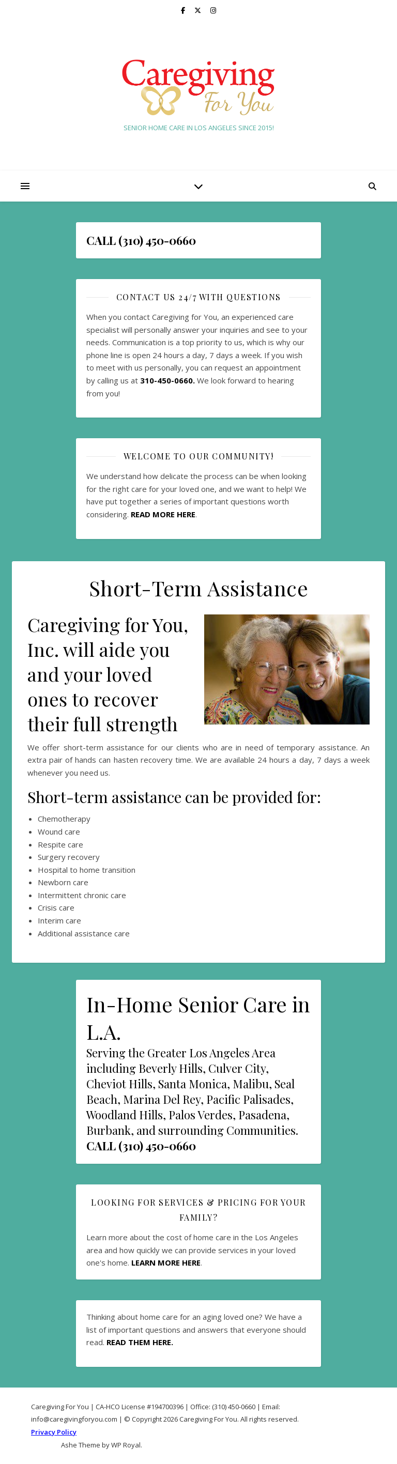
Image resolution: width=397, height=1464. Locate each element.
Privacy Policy (54, 1432)
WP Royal (126, 1445)
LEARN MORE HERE (166, 1262)
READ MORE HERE (163, 514)
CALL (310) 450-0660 (141, 1145)
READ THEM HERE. (139, 1342)
